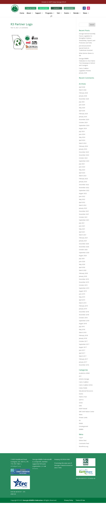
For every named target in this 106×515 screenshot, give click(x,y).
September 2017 (84, 344)
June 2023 (82, 166)
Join (42, 466)
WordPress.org (83, 446)
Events (66, 13)
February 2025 (83, 113)
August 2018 (83, 323)
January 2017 (83, 362)
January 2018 (83, 338)
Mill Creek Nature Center (86, 411)
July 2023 (81, 163)
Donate (35, 468)
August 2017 (83, 347)
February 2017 (83, 359)
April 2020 (82, 267)
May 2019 (82, 297)
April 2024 (82, 140)
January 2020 (83, 276)
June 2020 (82, 261)
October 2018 (83, 317)
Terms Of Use (80, 500)
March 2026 (82, 90)
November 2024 (84, 119)
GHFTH (81, 399)
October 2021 (83, 217)
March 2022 (82, 205)
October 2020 (83, 249)
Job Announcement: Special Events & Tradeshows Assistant (86, 48)
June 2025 (82, 104)
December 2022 (84, 184)
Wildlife (81, 429)
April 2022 (82, 202)
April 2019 (82, 300)
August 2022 (83, 193)
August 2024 (83, 128)
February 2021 (83, 237)
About (29, 13)
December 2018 (84, 311)
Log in (81, 437)
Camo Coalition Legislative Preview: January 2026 (85, 70)
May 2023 (82, 169)
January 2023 (83, 181)
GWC (80, 405)
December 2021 (84, 211)
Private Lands (83, 417)
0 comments (24, 27)
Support (38, 13)
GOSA (81, 402)
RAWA (81, 423)
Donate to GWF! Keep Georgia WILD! (54, 2)
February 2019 (83, 305)
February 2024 (83, 146)
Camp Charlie (83, 388)
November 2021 (84, 214)
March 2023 (82, 175)
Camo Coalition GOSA (86, 385)
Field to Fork (83, 396)
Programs (48, 13)
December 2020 (84, 243)
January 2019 (83, 308)
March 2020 (82, 270)
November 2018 (84, 314)
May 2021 (82, 229)
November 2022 (84, 187)
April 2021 (82, 231)
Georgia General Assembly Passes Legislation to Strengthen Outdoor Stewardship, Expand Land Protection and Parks (87, 37)
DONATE (56, 8)
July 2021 (81, 223)
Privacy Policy (68, 500)
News (85, 13)
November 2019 (84, 282)
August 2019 (83, 291)
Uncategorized (83, 426)
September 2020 (84, 252)
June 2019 (82, 294)
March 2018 (82, 332)
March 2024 (82, 143)
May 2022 (82, 199)
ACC (80, 376)
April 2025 (82, 110)
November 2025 (84, 98)
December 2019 (84, 279)
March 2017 (82, 356)
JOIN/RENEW (69, 8)
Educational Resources (86, 390)
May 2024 (82, 137)
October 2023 (83, 158)
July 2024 (81, 131)
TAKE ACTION (30, 8)
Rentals (76, 13)
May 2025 (82, 107)
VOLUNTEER (43, 8)
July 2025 (81, 101)
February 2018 (83, 335)
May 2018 (82, 329)
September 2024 (84, 125)
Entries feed (82, 440)
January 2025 (83, 116)
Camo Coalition (84, 382)
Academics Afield (84, 373)
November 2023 (84, 155)
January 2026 (83, 95)
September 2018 (84, 320)
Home (22, 13)
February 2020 (83, 273)
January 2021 (83, 240)
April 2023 (82, 172)
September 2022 (84, 190)
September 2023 (84, 160)
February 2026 (83, 93)
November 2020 (84, 246)
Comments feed (84, 443)
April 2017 (82, 353)
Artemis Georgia (84, 379)
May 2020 (82, 264)
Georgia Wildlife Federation (33, 500)
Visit (58, 13)
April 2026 (82, 87)
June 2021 (82, 226)
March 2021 (82, 234)
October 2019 (83, 285)
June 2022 (82, 196)
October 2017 (83, 341)
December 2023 (84, 152)
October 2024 (83, 122)
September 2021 (84, 220)
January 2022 (83, 208)
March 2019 (82, 302)
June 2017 (82, 350)
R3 (80, 420)
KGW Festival (83, 408)
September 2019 (84, 288)
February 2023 (83, 178)
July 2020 (81, 258)
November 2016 (84, 365)
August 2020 (83, 255)
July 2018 (81, 326)
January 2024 (83, 149)
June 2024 (82, 134)
